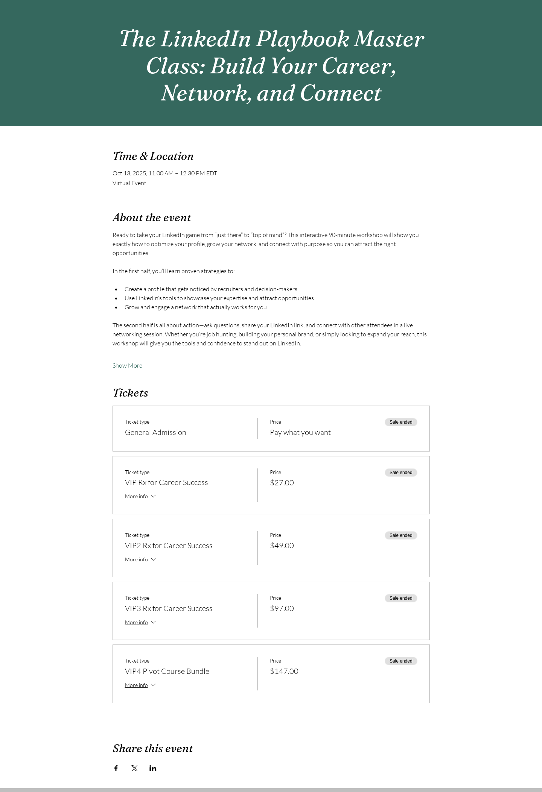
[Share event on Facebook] (116, 768)
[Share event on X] (134, 768)
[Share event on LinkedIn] (153, 768)
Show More (127, 365)
